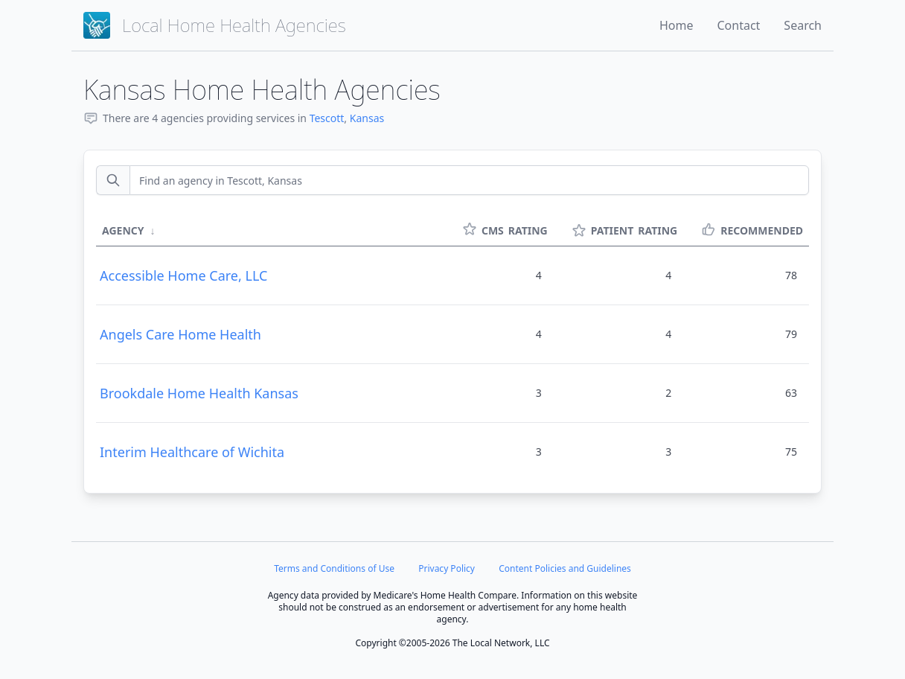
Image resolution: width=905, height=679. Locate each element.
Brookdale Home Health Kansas (199, 393)
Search (803, 25)
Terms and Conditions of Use (334, 568)
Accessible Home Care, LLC (183, 275)
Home (676, 25)
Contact (738, 25)
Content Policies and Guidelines (565, 568)
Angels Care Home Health (180, 334)
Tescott (327, 118)
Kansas (367, 118)
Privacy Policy (446, 568)
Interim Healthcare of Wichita (192, 452)
